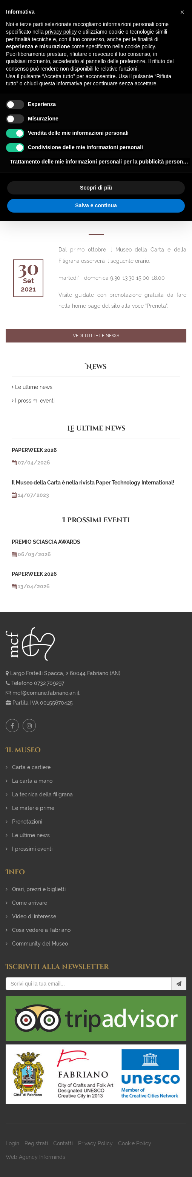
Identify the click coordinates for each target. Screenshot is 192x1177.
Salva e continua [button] (96, 205)
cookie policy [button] (140, 46)
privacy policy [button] (61, 32)
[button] (182, 12)
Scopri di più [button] (96, 188)
